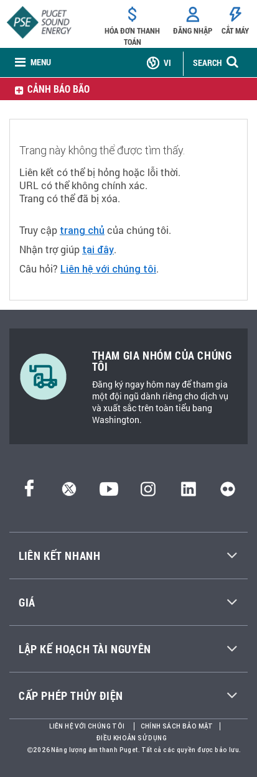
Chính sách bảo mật (177, 726)
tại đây (98, 249)
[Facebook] (29, 493)
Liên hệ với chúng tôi (108, 269)
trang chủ (82, 230)
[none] (33, 63)
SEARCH (207, 62)
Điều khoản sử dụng (131, 738)
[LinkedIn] (188, 493)
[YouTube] (109, 493)
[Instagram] (148, 493)
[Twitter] (69, 493)
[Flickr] (227, 493)
